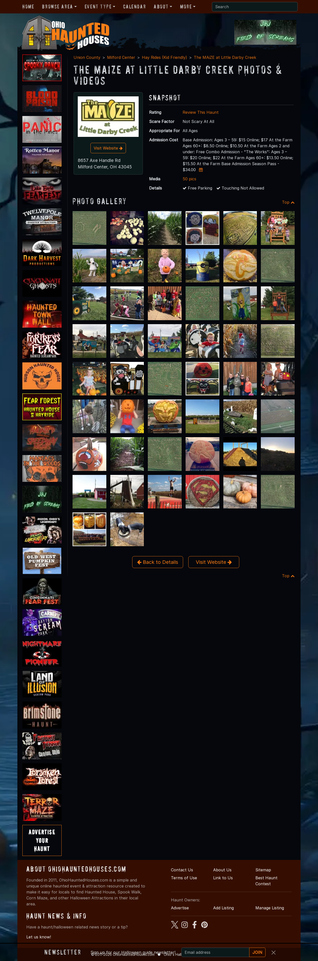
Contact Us (182, 869)
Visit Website (108, 148)
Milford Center (121, 57)
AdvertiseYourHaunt (42, 840)
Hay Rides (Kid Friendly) (164, 57)
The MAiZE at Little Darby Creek (225, 57)
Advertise (180, 907)
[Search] (255, 6)
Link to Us (223, 877)
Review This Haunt (201, 112)
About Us (222, 869)
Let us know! (38, 936)
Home (28, 6)
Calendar (134, 6)
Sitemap (263, 869)
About (161, 6)
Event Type (98, 6)
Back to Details (157, 562)
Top (288, 202)
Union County (87, 57)
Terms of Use (184, 877)
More (186, 6)
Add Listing (223, 907)
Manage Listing (269, 907)
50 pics (189, 178)
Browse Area (57, 6)
